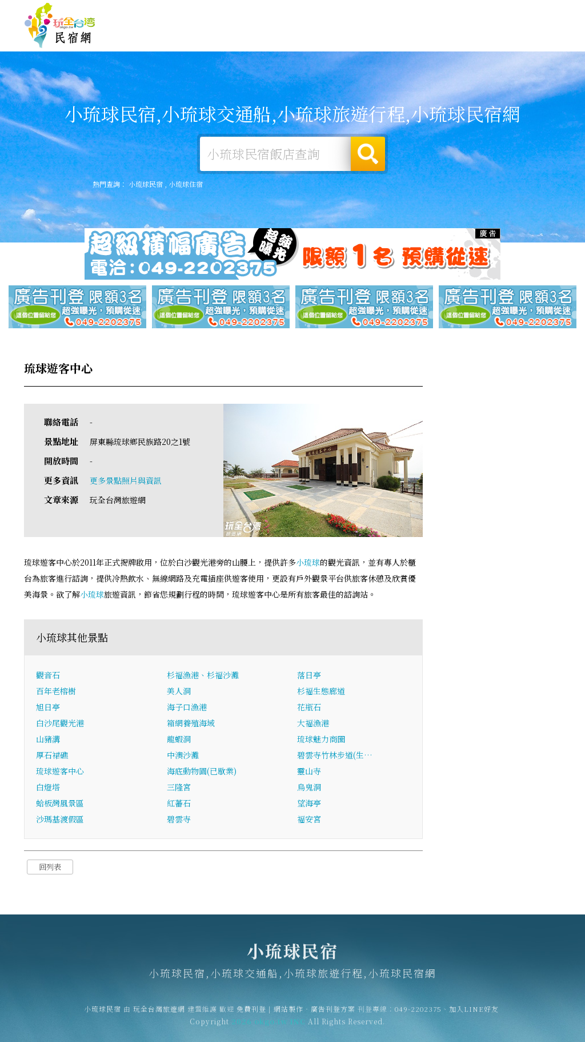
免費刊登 (387, 13)
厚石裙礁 (52, 755)
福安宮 (309, 819)
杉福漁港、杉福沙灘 (203, 675)
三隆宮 (179, 787)
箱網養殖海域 (191, 723)
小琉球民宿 (60, 25)
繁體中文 (530, 12)
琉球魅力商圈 (321, 739)
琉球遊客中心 (60, 771)
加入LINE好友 (474, 1012)
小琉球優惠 (379, 38)
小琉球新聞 (434, 40)
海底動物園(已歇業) (202, 771)
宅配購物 (539, 44)
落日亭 (309, 675)
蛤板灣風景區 (60, 803)
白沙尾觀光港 (60, 723)
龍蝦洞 (179, 739)
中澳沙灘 (183, 755)
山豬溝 (48, 739)
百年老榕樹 (56, 691)
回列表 (50, 867)
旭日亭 (48, 707)
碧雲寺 (179, 819)
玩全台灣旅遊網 (338, 13)
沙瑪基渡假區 (60, 819)
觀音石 (48, 675)
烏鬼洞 (309, 787)
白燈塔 (48, 787)
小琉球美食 (324, 36)
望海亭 (309, 803)
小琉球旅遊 (269, 35)
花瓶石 (309, 707)
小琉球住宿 (160, 34)
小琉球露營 (215, 35)
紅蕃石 (179, 803)
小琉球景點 (489, 42)
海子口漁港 (187, 707)
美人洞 (179, 691)
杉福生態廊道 (321, 691)
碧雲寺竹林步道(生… (334, 755)
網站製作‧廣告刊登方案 (450, 13)
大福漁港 (313, 723)
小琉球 (308, 562)
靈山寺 (309, 771)
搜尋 (368, 154)
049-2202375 (418, 1012)
